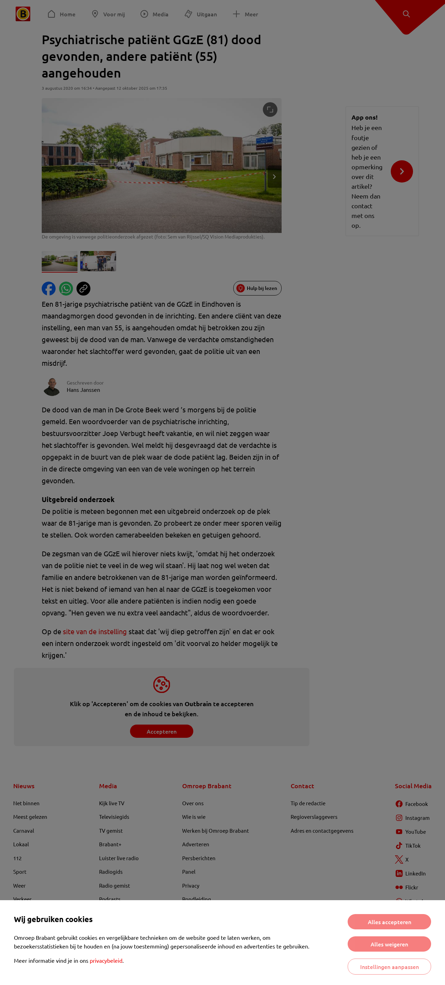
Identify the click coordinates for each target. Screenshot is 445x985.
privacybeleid (106, 960)
